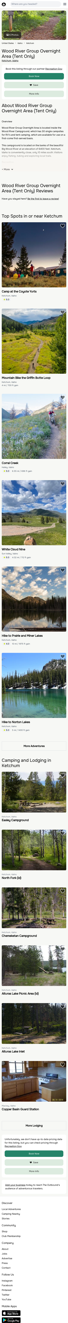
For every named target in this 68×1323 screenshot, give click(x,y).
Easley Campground (15, 820)
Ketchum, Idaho (10, 60)
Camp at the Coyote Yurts (19, 291)
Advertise (7, 1258)
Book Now (34, 76)
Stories (5, 1218)
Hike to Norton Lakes (16, 722)
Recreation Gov (53, 68)
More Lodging (34, 1125)
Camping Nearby (11, 1213)
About (5, 1249)
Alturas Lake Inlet (13, 1051)
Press (5, 1263)
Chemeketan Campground (19, 936)
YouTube (6, 1299)
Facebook (7, 1285)
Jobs (4, 1253)
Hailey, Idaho (8, 467)
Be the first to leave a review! (43, 198)
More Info (34, 93)
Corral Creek (10, 463)
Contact (6, 1267)
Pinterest (6, 1290)
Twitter (5, 1294)
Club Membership (11, 1236)
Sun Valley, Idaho (10, 553)
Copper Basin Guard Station (20, 1109)
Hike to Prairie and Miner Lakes (22, 636)
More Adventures (34, 746)
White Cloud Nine (13, 549)
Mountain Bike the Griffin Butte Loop (26, 378)
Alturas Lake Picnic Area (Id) (20, 993)
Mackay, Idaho (9, 1105)
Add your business (15, 1185)
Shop (4, 1231)
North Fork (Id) (11, 878)
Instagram (7, 1280)
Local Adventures (11, 1209)
